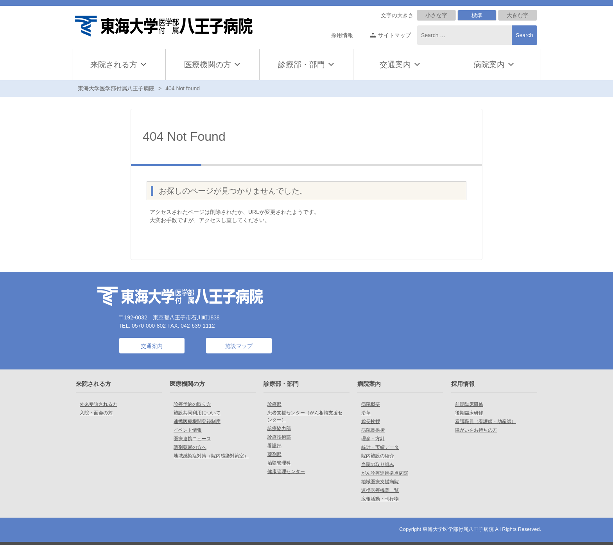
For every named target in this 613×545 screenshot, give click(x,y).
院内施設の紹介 (377, 456)
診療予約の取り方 (192, 404)
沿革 (366, 413)
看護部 (274, 445)
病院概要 (370, 404)
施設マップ (239, 346)
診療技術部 (279, 437)
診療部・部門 (306, 64)
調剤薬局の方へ (190, 447)
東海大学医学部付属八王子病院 (116, 88)
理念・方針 (373, 438)
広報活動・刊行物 (380, 499)
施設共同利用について (197, 413)
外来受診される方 (98, 404)
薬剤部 (274, 454)
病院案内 (494, 64)
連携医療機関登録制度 (197, 421)
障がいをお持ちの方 (476, 430)
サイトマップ (394, 35)
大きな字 (518, 15)
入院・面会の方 (96, 413)
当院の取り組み (377, 464)
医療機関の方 (212, 64)
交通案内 (395, 64)
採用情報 (342, 35)
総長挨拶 (370, 421)
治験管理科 (279, 463)
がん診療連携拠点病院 (384, 473)
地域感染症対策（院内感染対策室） (211, 456)
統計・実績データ (380, 447)
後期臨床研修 (469, 413)
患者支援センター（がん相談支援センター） (304, 416)
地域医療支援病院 (380, 481)
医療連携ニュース (192, 438)
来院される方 (118, 64)
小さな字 (436, 15)
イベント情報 (188, 430)
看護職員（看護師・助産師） (485, 421)
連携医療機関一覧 (380, 490)
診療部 (274, 404)
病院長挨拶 (373, 430)
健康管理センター (286, 471)
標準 (476, 15)
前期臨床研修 (469, 404)
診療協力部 (279, 428)
